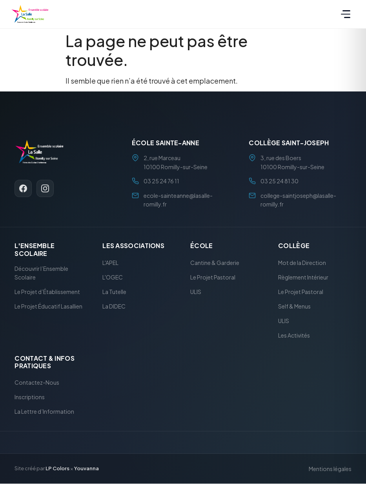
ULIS (195, 291)
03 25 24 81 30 (279, 181)
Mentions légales (330, 468)
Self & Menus (294, 306)
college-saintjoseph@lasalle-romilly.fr (298, 200)
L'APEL (110, 262)
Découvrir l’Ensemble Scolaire (41, 273)
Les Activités (294, 335)
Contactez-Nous (37, 382)
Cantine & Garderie (214, 262)
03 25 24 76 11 (161, 181)
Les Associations (133, 246)
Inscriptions (30, 397)
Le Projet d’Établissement (47, 292)
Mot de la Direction (302, 262)
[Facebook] (23, 188)
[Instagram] (45, 188)
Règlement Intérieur (303, 277)
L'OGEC (112, 277)
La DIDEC (114, 306)
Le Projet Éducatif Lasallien (48, 306)
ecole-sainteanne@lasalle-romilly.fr (178, 200)
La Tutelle (114, 291)
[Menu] (345, 14)
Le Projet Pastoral (212, 277)
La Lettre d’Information (44, 411)
